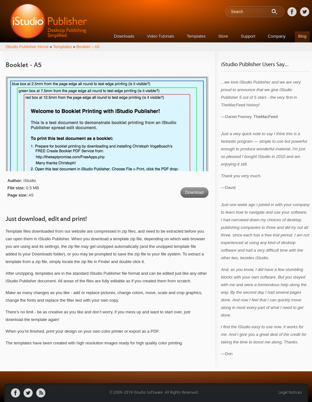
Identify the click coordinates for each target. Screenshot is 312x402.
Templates (196, 36)
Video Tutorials (160, 36)
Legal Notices (290, 392)
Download (194, 192)
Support (248, 36)
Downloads (124, 36)
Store (223, 36)
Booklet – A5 (87, 46)
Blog (302, 36)
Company (277, 36)
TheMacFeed (265, 116)
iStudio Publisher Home (27, 46)
